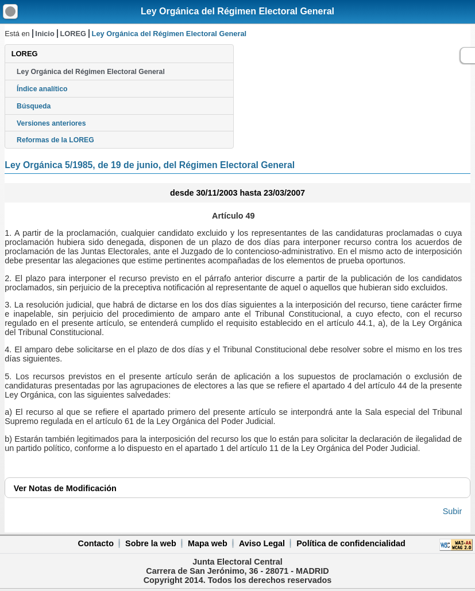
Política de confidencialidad (351, 543)
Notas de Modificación (65, 488)
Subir (452, 511)
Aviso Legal (262, 543)
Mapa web (207, 543)
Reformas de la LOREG (55, 140)
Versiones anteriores (51, 123)
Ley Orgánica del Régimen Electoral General (237, 11)
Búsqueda (34, 106)
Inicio (44, 33)
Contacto (96, 543)
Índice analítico (42, 89)
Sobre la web (150, 543)
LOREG (73, 33)
